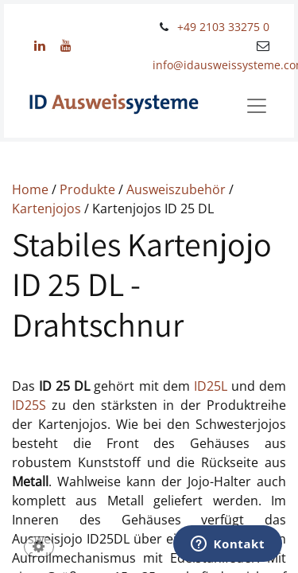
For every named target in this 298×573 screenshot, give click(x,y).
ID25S (29, 405)
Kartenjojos (48, 208)
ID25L (210, 386)
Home (32, 189)
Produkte (89, 189)
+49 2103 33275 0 (223, 26)
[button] (39, 547)
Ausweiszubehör (177, 189)
